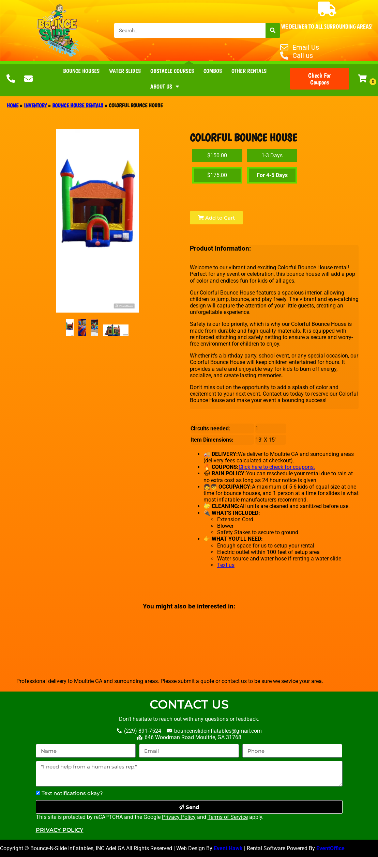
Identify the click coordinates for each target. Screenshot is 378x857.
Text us (226, 565)
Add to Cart (216, 218)
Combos (212, 70)
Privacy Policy (179, 817)
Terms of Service (228, 817)
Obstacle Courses (172, 70)
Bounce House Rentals (77, 105)
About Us (164, 86)
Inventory (35, 105)
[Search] (273, 30)
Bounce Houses (81, 70)
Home (12, 105)
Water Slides (125, 70)
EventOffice (331, 848)
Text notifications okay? (72, 793)
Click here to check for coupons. (277, 467)
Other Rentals (249, 70)
